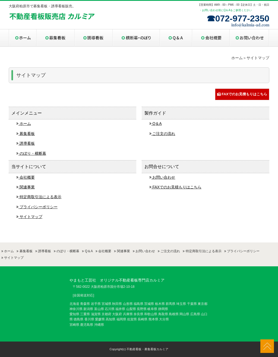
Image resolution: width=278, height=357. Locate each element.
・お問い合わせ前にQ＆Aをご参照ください (225, 10)
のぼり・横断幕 (31, 153)
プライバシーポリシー (37, 207)
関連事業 (25, 187)
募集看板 (25, 133)
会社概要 (25, 177)
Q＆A (155, 123)
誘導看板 (25, 143)
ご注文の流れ (162, 133)
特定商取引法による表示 (38, 197)
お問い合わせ (162, 177)
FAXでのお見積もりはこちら (242, 94)
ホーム (23, 123)
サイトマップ (29, 216)
